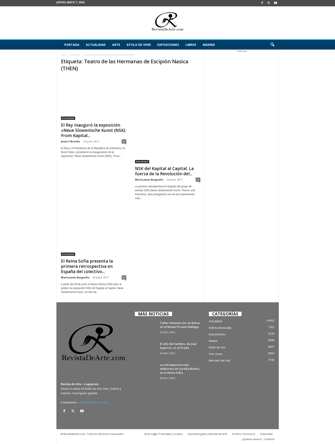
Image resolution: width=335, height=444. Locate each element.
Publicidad (266, 433)
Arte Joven (215, 354)
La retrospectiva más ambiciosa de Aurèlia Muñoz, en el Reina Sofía (180, 369)
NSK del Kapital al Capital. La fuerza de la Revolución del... (164, 171)
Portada (71, 45)
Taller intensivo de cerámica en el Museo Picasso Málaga (180, 325)
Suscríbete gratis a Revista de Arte (207, 433)
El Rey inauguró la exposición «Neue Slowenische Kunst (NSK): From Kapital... (93, 130)
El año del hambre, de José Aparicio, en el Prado (178, 346)
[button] (272, 45)
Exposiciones (168, 45)
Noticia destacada (220, 327)
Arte (116, 45)
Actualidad (96, 45)
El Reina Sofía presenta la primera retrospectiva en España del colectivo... (87, 266)
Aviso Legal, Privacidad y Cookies (163, 433)
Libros (191, 45)
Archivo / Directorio (243, 433)
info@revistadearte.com (93, 402)
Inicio (63, 54)
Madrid (209, 45)
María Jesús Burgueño (149, 179)
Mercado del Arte (219, 360)
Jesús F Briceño (70, 141)
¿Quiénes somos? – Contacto (258, 439)
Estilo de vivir (139, 45)
